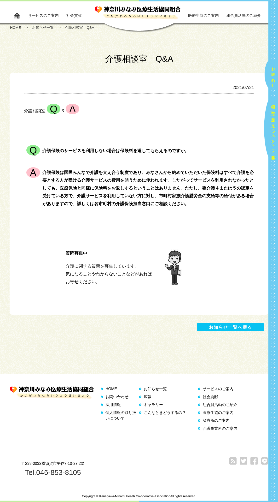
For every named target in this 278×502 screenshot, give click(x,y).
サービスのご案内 (43, 15)
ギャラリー (153, 405)
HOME (111, 389)
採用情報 (113, 405)
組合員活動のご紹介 (243, 15)
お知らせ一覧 (155, 389)
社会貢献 (74, 15)
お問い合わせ (273, 75)
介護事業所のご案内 (220, 428)
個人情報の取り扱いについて (120, 415)
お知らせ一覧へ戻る (230, 327)
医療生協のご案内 (203, 15)
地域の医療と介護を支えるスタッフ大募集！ (273, 130)
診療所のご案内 (216, 420)
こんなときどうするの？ (165, 413)
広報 (147, 397)
